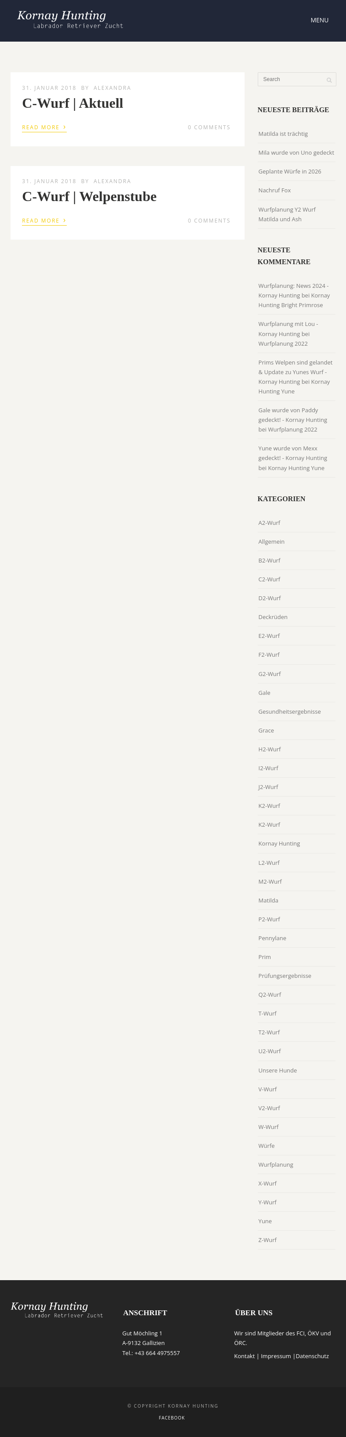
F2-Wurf (269, 654)
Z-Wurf (268, 1240)
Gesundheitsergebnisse (290, 711)
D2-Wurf (270, 598)
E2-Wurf (269, 636)
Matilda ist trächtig (283, 134)
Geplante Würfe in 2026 (290, 171)
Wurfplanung (276, 1164)
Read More (44, 126)
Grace (266, 730)
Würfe (267, 1146)
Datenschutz (312, 1356)
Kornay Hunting (279, 843)
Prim (265, 957)
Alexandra (112, 88)
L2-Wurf (269, 863)
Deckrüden (273, 617)
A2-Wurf (270, 523)
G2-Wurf (270, 674)
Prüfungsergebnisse (285, 976)
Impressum (276, 1356)
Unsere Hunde (278, 1070)
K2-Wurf (269, 806)
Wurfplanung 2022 (283, 343)
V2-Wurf (269, 1108)
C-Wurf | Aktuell (72, 103)
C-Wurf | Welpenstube (89, 196)
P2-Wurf (269, 919)
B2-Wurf (270, 560)
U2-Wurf (270, 1051)
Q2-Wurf (270, 994)
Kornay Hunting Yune (296, 468)
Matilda (268, 900)
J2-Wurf (268, 787)
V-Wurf (268, 1089)
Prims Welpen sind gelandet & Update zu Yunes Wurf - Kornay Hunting (296, 372)
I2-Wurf (268, 768)
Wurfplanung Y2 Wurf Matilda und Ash (287, 214)
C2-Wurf (269, 579)
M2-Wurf (270, 881)
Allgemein (272, 541)
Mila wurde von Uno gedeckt (296, 152)
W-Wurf (269, 1127)
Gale (264, 693)
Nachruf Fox (275, 190)
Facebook (172, 1418)
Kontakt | (247, 1356)
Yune (265, 1221)
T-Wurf (268, 1013)
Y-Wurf (268, 1202)
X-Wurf (268, 1183)
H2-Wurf (270, 749)
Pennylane (272, 938)
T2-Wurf (269, 1032)
